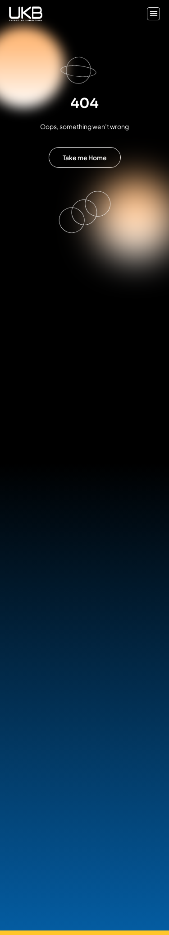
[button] (153, 13)
